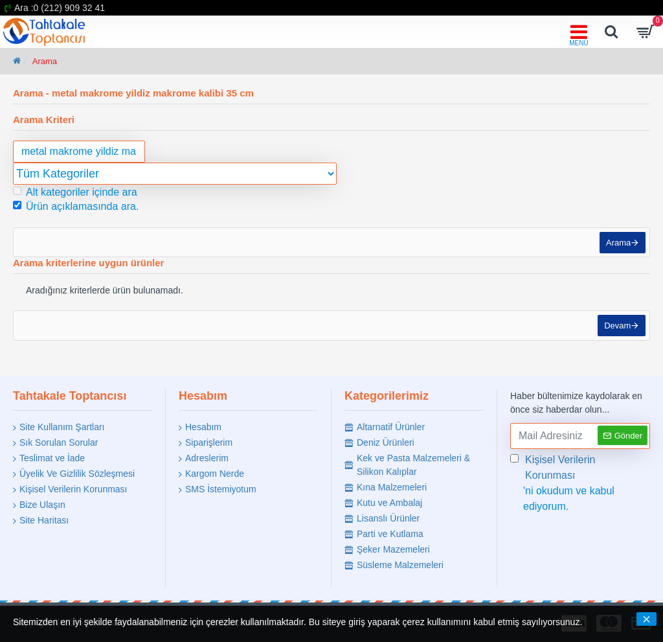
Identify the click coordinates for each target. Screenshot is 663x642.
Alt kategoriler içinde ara (75, 192)
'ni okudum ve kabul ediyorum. (580, 482)
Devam (614, 334)
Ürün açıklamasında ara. (76, 206)
